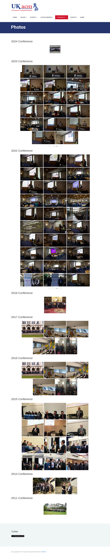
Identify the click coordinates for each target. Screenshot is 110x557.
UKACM (23, 17)
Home (15, 17)
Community (62, 17)
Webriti (44, 552)
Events (33, 17)
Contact (73, 17)
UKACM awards (47, 17)
